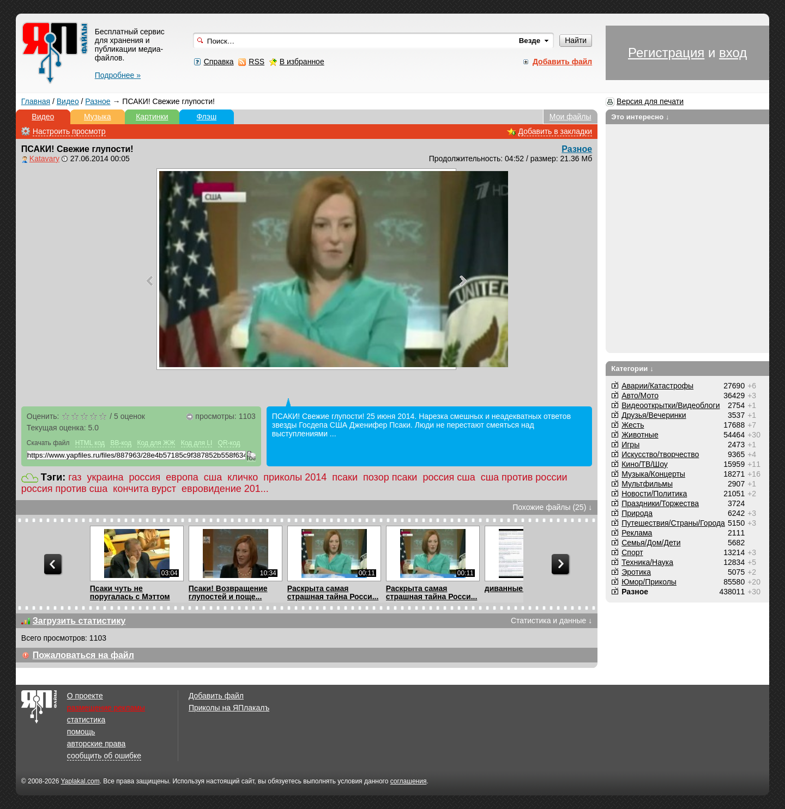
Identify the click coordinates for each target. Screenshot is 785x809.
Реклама (636, 532)
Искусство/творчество (660, 454)
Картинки (152, 116)
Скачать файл (48, 443)
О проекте (85, 695)
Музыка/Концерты (653, 474)
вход (733, 52)
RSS (256, 61)
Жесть (632, 425)
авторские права (96, 743)
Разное (97, 101)
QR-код (229, 443)
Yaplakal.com (80, 781)
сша (213, 477)
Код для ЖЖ (156, 443)
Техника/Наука (647, 562)
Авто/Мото (640, 395)
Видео (68, 101)
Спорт (632, 552)
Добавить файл (216, 695)
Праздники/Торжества (660, 503)
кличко (242, 477)
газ (74, 477)
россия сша (448, 477)
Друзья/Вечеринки (653, 415)
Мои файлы (570, 116)
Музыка (97, 116)
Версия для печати (650, 101)
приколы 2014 (295, 477)
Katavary (44, 158)
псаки (345, 477)
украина (105, 477)
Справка (219, 61)
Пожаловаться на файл (83, 655)
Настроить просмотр (69, 131)
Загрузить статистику (79, 620)
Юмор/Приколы (649, 581)
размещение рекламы (106, 707)
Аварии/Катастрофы (657, 385)
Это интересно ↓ (640, 117)
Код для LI (197, 443)
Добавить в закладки (555, 131)
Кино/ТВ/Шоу (644, 464)
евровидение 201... (225, 488)
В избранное (302, 61)
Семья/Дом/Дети (650, 542)
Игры (630, 444)
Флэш (206, 116)
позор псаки (390, 477)
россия (145, 477)
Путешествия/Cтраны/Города (673, 523)
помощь (81, 731)
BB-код (120, 443)
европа (182, 477)
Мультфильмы (647, 483)
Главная (35, 101)
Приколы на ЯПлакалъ (229, 707)
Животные (640, 434)
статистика (86, 719)
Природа (637, 513)
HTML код (90, 443)
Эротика (636, 572)
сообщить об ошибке (104, 755)
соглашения (408, 781)
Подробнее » (118, 75)
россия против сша (64, 488)
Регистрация (666, 52)
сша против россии (524, 477)
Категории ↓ (632, 368)
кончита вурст (144, 488)
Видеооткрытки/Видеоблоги (670, 405)
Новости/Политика (654, 493)
